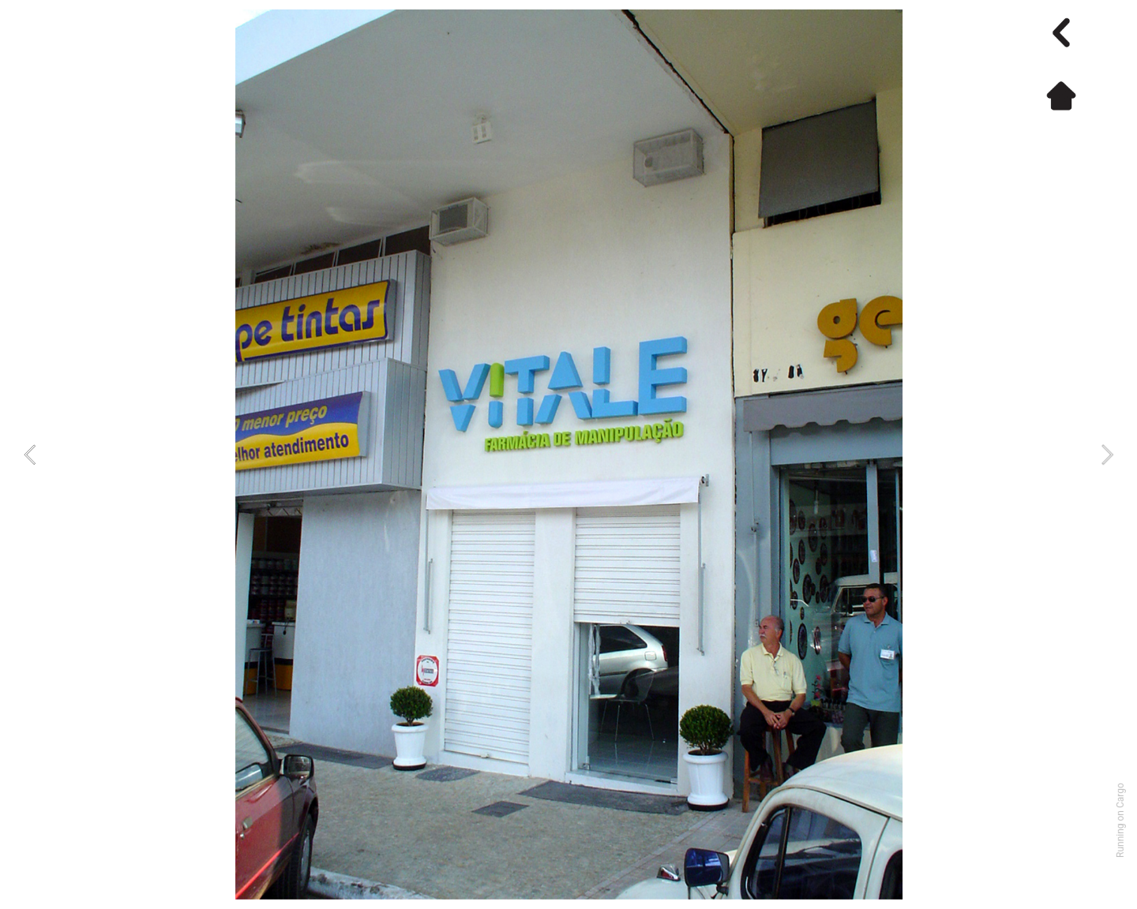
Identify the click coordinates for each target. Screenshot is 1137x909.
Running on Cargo (1120, 820)
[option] (568, 454)
